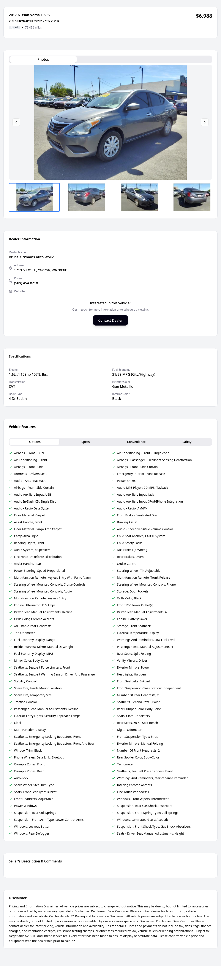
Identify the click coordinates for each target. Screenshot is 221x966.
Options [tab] (35, 442)
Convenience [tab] (136, 442)
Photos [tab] (43, 59)
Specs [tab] (85, 442)
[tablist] (110, 59)
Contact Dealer (110, 320)
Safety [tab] (187, 442)
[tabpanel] (110, 139)
